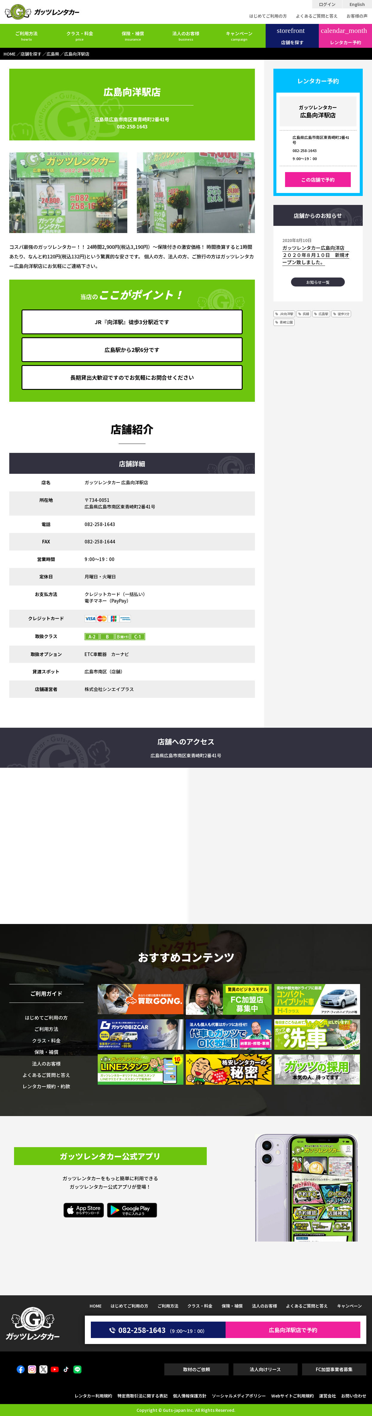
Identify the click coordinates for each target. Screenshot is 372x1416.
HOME (96, 1306)
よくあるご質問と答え (317, 16)
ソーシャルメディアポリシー (239, 1396)
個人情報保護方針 (189, 1396)
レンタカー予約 (344, 36)
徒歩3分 (343, 313)
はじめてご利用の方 (268, 16)
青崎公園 (286, 322)
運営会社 (327, 1396)
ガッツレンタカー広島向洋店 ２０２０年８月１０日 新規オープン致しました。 (315, 255)
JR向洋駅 (286, 313)
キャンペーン (239, 36)
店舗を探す (291, 36)
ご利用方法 (26, 36)
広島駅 (323, 313)
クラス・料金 (79, 36)
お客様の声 (357, 16)
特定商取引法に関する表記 (142, 1396)
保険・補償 (133, 36)
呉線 (306, 313)
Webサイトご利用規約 (292, 1396)
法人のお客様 (185, 36)
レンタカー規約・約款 (46, 1086)
